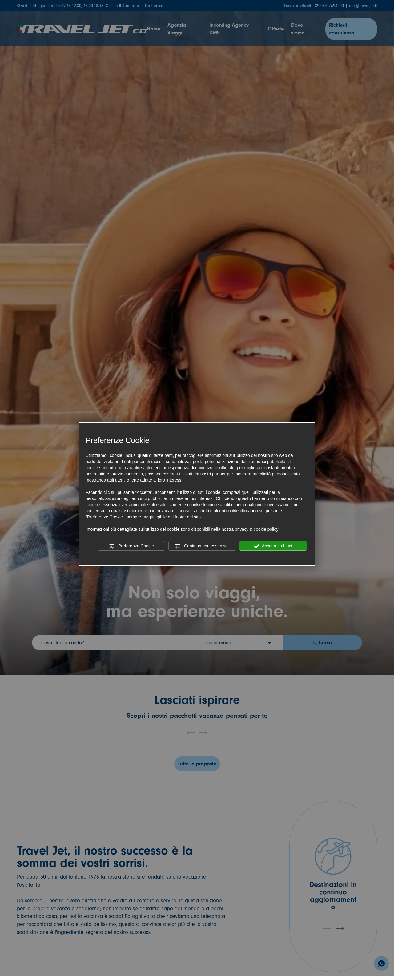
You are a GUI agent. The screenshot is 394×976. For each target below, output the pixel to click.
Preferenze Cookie (131, 546)
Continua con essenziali (202, 546)
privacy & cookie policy (257, 529)
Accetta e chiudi (273, 546)
